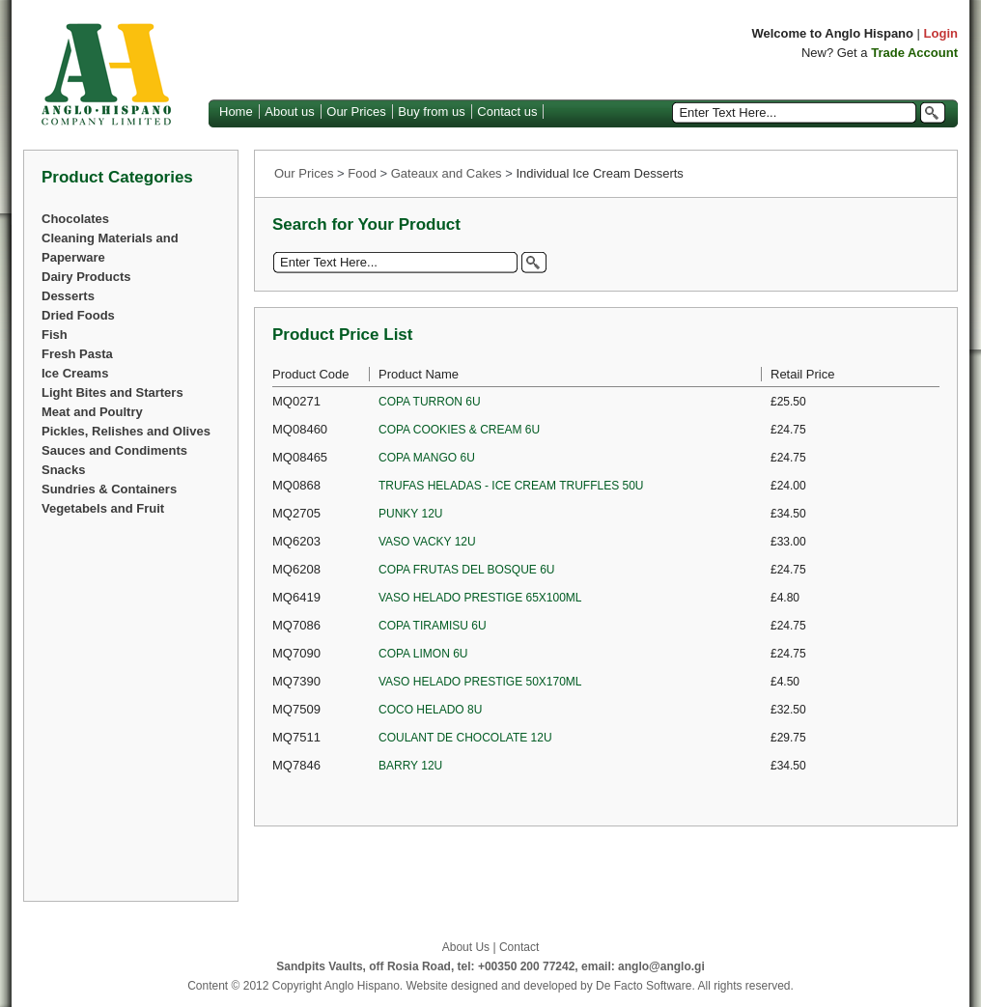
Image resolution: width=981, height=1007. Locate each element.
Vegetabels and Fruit (103, 508)
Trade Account (914, 52)
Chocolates (75, 218)
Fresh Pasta (77, 354)
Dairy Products (86, 276)
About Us (466, 947)
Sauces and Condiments (114, 450)
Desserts (68, 296)
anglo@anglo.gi (661, 966)
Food (362, 173)
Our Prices (355, 111)
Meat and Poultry (92, 412)
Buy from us (431, 111)
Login (941, 33)
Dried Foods (78, 315)
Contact (519, 947)
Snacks (64, 469)
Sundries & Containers (109, 489)
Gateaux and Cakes (446, 173)
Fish (55, 334)
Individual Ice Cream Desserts (599, 173)
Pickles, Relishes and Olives (126, 431)
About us (289, 111)
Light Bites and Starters (112, 392)
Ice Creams (75, 373)
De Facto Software (643, 986)
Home (236, 111)
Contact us (507, 111)
